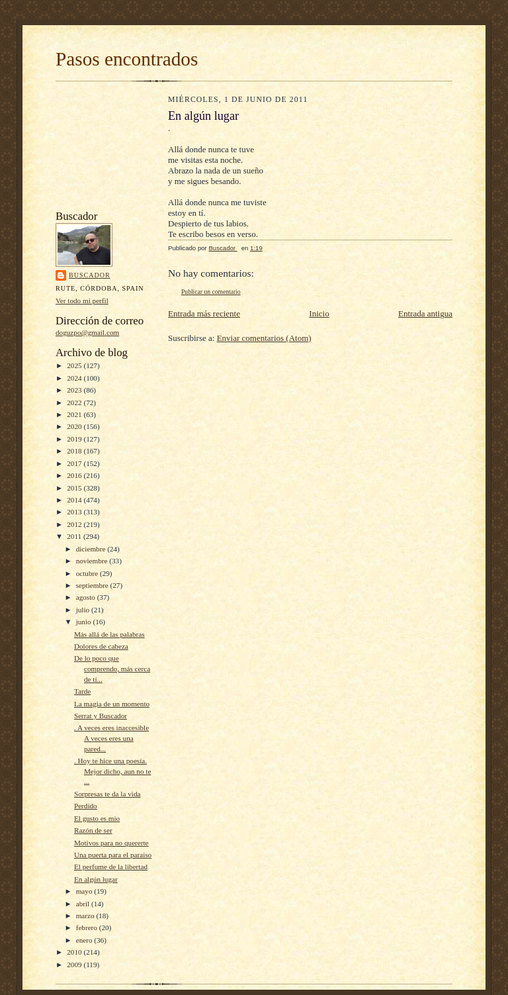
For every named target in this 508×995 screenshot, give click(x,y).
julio (83, 610)
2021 (75, 414)
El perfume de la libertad (111, 867)
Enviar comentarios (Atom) (264, 338)
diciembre (91, 549)
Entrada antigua (425, 313)
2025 (75, 365)
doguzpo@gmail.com (87, 332)
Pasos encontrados (127, 59)
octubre (88, 573)
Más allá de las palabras (109, 634)
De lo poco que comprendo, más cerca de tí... (112, 668)
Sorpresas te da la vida (107, 794)
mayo (85, 891)
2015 (75, 488)
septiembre (93, 585)
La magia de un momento (111, 704)
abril (83, 904)
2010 (75, 952)
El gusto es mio (97, 818)
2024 (75, 378)
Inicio (319, 313)
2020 (75, 426)
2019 (75, 439)
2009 (75, 965)
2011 (75, 536)
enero (85, 940)
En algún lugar (96, 879)
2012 (75, 524)
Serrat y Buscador (100, 716)
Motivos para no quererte (111, 843)
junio (84, 622)
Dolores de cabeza (101, 646)
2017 (75, 463)
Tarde (82, 691)
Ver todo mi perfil (82, 301)
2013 (75, 512)
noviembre (93, 561)
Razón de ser (93, 830)
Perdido (85, 806)
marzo (86, 916)
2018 (75, 451)
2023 (75, 390)
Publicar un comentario (211, 291)
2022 (75, 402)
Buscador (89, 275)
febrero (87, 927)
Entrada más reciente (204, 313)
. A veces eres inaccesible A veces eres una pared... (111, 738)
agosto (86, 597)
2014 (75, 500)
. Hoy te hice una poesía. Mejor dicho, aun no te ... (112, 771)
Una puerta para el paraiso (112, 855)
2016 (75, 475)
